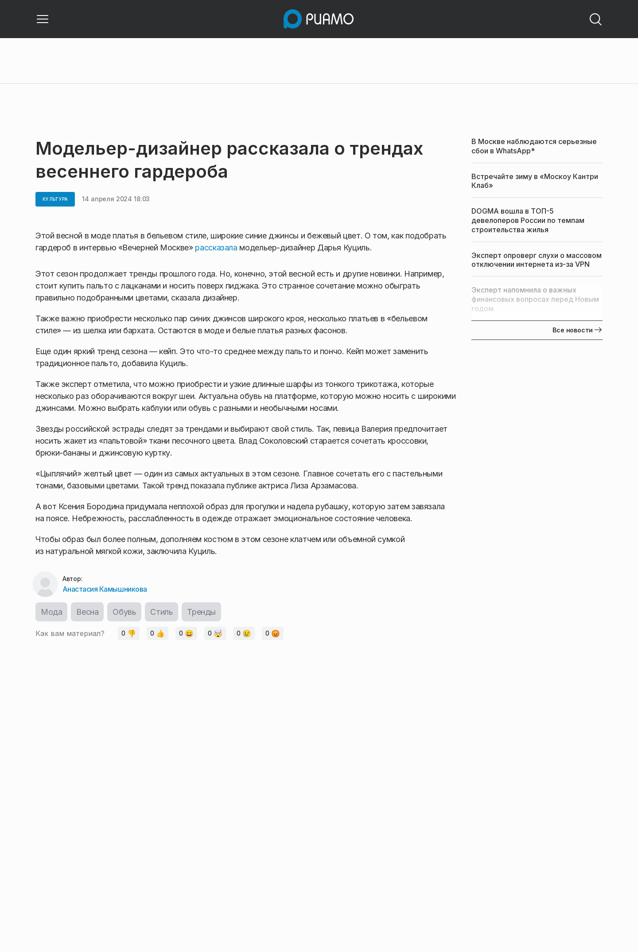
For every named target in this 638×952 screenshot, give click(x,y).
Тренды (201, 611)
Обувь (124, 611)
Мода (51, 611)
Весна (87, 611)
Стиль (161, 611)
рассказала (217, 247)
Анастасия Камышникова (104, 589)
